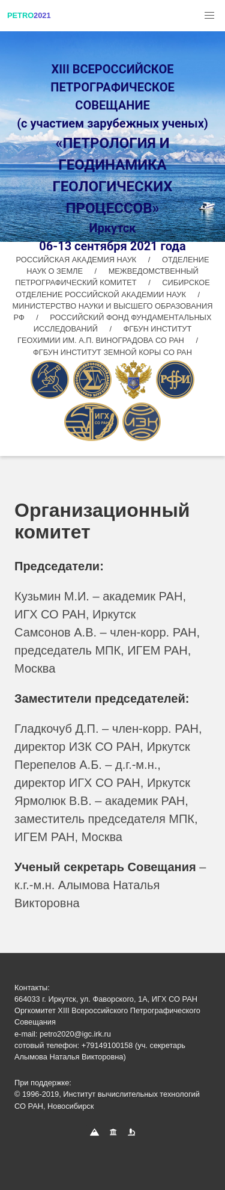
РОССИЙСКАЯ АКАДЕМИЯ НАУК (77, 259)
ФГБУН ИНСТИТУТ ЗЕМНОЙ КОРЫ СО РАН (112, 352)
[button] (209, 15)
